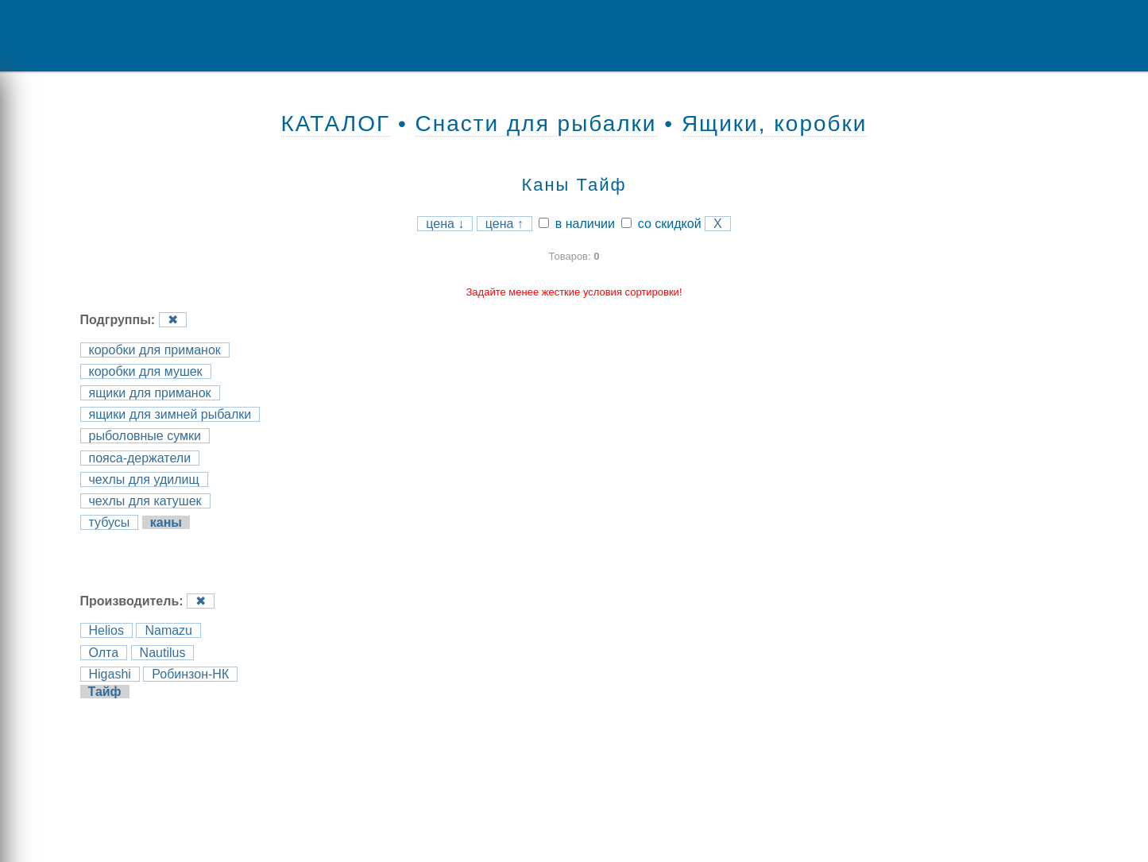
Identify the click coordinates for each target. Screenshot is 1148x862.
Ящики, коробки (775, 123)
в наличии (577, 223)
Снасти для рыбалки (536, 123)
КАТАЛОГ (336, 123)
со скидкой (661, 223)
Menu (67, 36)
